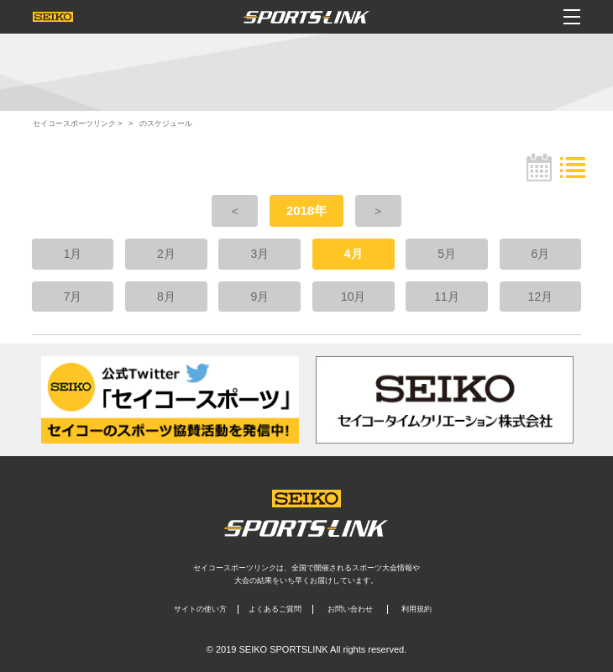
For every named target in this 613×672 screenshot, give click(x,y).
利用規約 (416, 609)
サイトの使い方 (200, 609)
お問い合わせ (350, 609)
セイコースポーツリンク (74, 123)
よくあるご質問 (275, 609)
